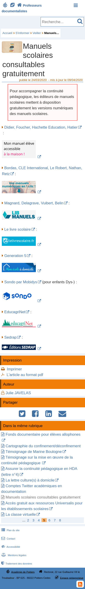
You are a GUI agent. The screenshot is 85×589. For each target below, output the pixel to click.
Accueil (7, 33)
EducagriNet (14, 312)
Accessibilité (10, 546)
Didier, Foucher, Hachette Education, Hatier (41, 127)
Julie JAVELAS (18, 393)
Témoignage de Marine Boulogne (33, 452)
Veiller (37, 33)
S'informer (22, 33)
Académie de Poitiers (22, 571)
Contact (7, 538)
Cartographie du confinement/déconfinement (43, 446)
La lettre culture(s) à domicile (30, 480)
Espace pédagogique (71, 577)
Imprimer (14, 369)
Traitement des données (16, 563)
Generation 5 (15, 256)
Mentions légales (13, 555)
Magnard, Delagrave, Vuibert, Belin (33, 203)
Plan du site (9, 530)
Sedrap (10, 337)
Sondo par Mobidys (20, 282)
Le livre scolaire (17, 229)
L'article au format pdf (25, 375)
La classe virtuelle (21, 514)
